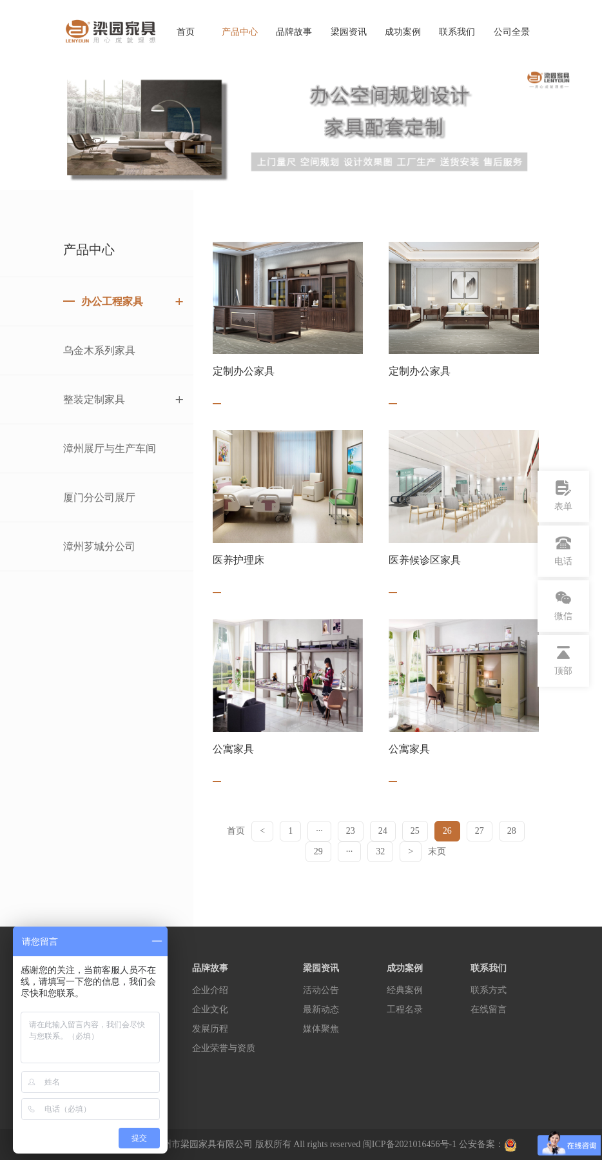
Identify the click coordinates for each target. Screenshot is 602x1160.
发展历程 (210, 1029)
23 (350, 831)
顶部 (563, 660)
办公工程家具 (132, 301)
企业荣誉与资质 (223, 1048)
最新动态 (321, 1009)
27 (479, 831)
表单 (563, 495)
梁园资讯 (349, 32)
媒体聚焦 (321, 1029)
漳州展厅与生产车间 (109, 448)
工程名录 (405, 1009)
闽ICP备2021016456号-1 (409, 1144)
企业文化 (210, 1009)
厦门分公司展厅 (99, 497)
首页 (186, 32)
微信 (563, 605)
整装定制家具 (123, 399)
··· (319, 831)
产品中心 (240, 32)
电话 (563, 550)
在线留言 (489, 1009)
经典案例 (405, 990)
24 (382, 831)
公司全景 (512, 32)
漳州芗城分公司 (99, 546)
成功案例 (403, 32)
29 (318, 851)
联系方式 (489, 990)
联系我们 (457, 32)
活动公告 (321, 990)
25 (415, 831)
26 (447, 831)
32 (380, 851)
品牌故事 (294, 32)
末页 (437, 851)
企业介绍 (210, 990)
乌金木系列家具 (99, 350)
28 (511, 831)
